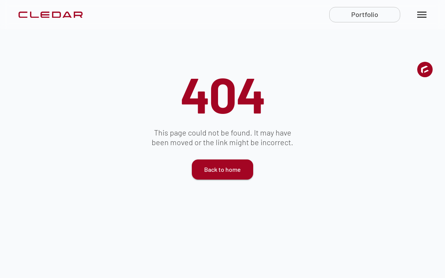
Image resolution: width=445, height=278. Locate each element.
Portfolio (364, 14)
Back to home (222, 169)
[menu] (422, 14)
